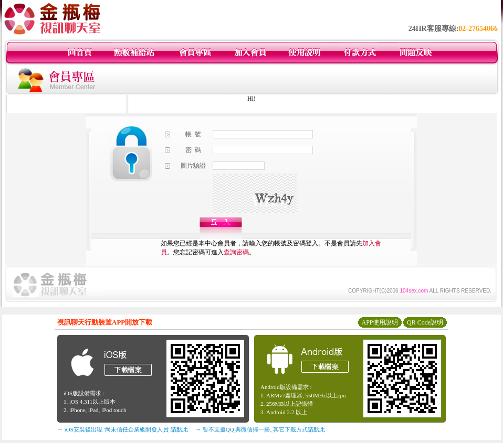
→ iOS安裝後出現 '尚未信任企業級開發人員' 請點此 (122, 429)
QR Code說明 (425, 322)
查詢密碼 (236, 252)
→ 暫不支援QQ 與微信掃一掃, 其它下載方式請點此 (260, 429)
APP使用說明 (379, 322)
